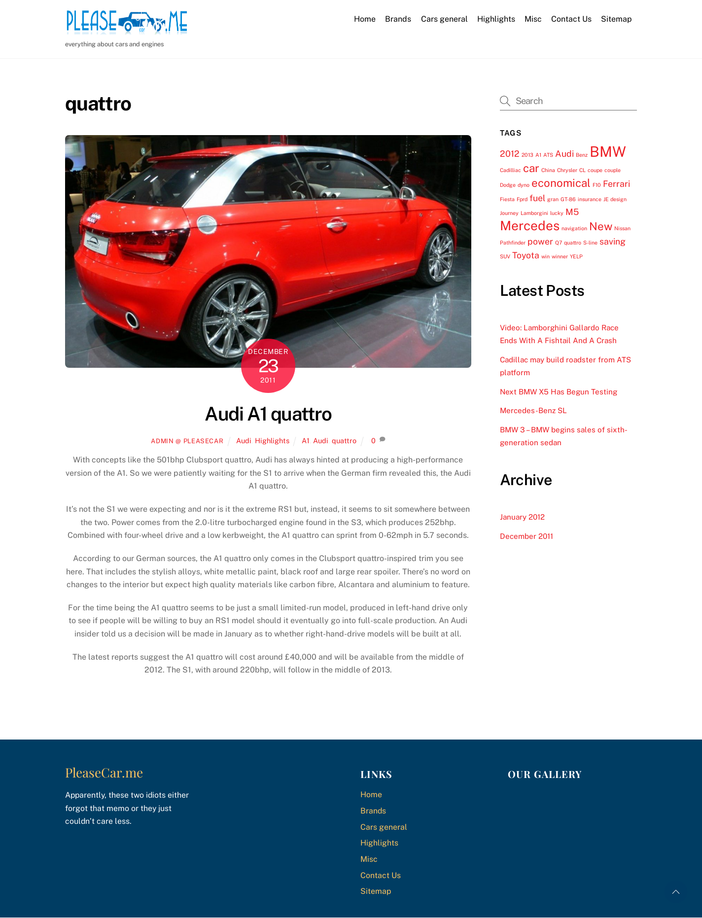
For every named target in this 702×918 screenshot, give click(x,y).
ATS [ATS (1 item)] (548, 155)
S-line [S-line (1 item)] (590, 243)
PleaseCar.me (104, 772)
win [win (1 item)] (545, 256)
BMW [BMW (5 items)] (608, 151)
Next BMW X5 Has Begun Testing (558, 392)
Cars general (444, 19)
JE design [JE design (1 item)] (615, 199)
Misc (533, 19)
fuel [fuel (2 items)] (537, 197)
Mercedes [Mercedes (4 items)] (530, 225)
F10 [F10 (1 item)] (597, 185)
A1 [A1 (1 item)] (538, 155)
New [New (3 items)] (600, 226)
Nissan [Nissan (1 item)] (622, 228)
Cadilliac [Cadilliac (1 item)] (510, 170)
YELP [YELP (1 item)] (576, 256)
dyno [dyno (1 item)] (523, 185)
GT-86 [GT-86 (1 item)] (568, 199)
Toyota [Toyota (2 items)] (525, 255)
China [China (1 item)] (548, 170)
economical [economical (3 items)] (561, 183)
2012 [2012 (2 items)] (510, 153)
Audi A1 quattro (268, 414)
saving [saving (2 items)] (612, 241)
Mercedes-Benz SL (533, 410)
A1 (306, 440)
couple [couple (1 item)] (612, 170)
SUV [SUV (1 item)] (505, 256)
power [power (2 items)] (540, 241)
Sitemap (616, 19)
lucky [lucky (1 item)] (556, 213)
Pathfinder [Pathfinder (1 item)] (513, 243)
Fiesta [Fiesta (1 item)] (507, 199)
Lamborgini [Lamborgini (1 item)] (534, 213)
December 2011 (526, 536)
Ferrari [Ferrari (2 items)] (616, 183)
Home (365, 19)
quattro (344, 440)
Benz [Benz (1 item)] (582, 155)
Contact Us (571, 19)
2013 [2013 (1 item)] (527, 155)
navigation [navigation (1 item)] (574, 228)
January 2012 (522, 517)
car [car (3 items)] (531, 168)
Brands (398, 19)
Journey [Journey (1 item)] (509, 213)
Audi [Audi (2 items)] (564, 153)
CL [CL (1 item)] (582, 170)
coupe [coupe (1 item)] (595, 170)
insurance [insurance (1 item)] (589, 199)
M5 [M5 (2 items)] (572, 212)
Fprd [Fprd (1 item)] (522, 199)
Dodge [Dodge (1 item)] (508, 185)
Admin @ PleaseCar (187, 441)
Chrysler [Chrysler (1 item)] (567, 170)
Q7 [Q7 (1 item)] (558, 243)
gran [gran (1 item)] (553, 199)
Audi (243, 440)
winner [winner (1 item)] (560, 256)
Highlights (496, 19)
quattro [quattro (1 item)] (572, 243)
